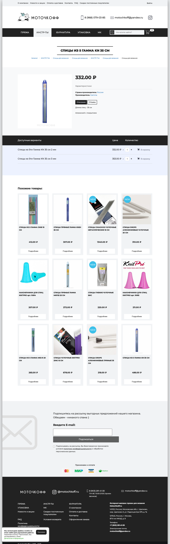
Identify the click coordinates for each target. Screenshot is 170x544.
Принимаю (41, 532)
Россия (100, 92)
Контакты (69, 3)
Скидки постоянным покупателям (94, 3)
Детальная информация (13, 538)
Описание (81, 102)
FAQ (76, 3)
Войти (149, 3)
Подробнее (33, 252)
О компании (23, 3)
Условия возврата (52, 517)
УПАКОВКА (84, 32)
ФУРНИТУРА (63, 32)
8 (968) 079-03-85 (95, 17)
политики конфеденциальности (78, 446)
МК (99, 32)
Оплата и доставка (55, 3)
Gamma (93, 95)
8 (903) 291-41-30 (103, 491)
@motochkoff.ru (68, 489)
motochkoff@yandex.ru (129, 17)
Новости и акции (37, 3)
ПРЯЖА (25, 32)
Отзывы (92, 102)
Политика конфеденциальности (28, 522)
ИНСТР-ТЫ (42, 32)
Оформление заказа (79, 517)
